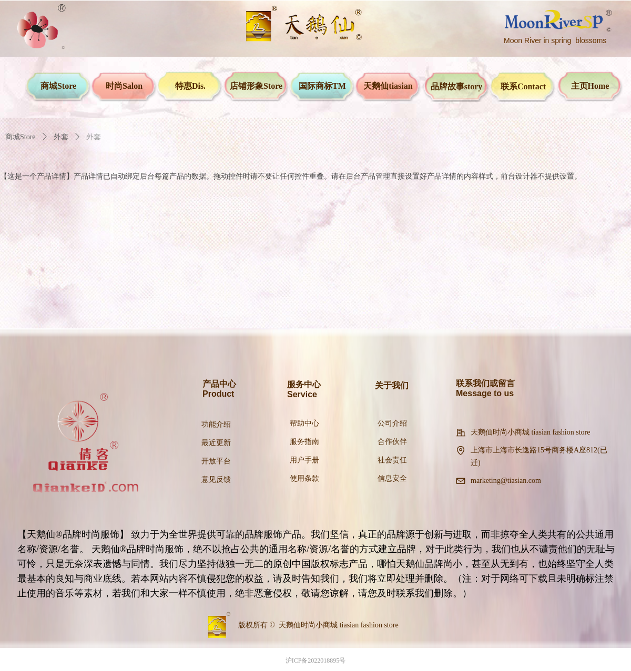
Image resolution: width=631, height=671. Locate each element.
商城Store (20, 137)
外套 (61, 137)
